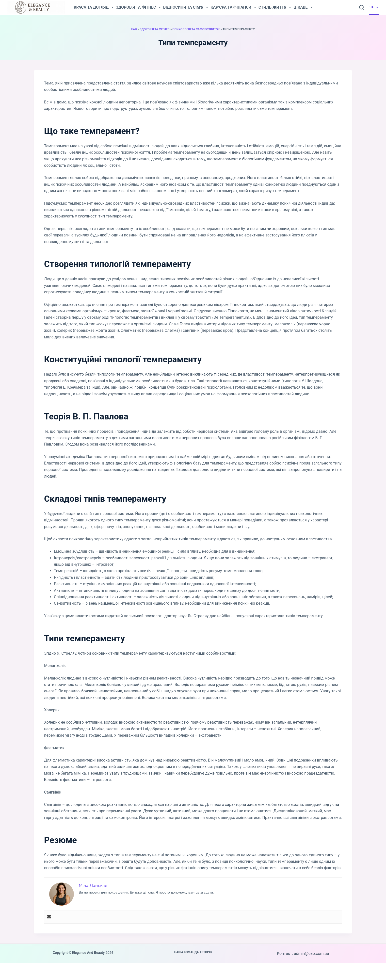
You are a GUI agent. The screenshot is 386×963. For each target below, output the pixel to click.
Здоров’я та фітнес (138, 7)
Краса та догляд (93, 7)
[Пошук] (361, 7)
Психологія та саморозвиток (196, 29)
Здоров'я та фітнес (154, 29)
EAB (134, 29)
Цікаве (302, 7)
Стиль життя (274, 7)
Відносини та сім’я (185, 7)
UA (374, 7)
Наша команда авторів (193, 952)
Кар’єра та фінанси (233, 7)
